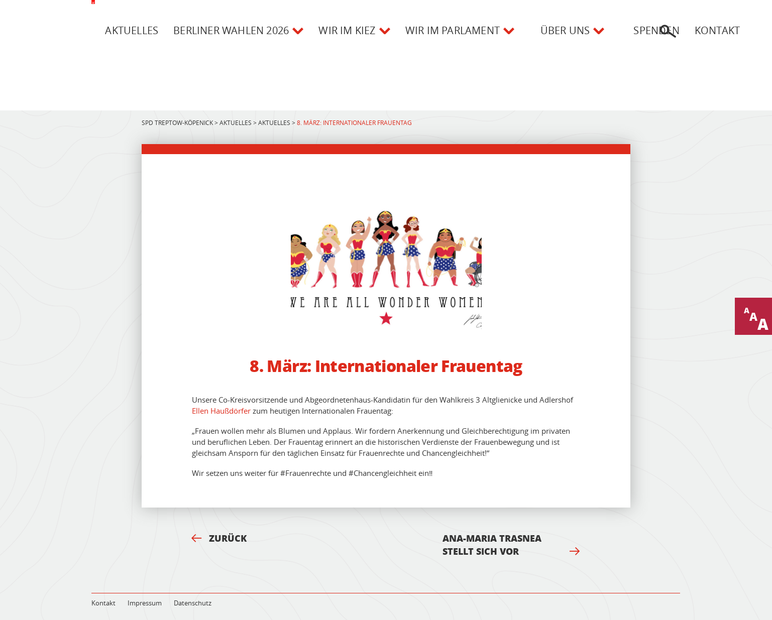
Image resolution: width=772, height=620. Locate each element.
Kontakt (717, 30)
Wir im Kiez (346, 30)
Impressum (145, 602)
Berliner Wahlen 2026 (231, 30)
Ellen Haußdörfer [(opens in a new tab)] (221, 411)
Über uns (565, 30)
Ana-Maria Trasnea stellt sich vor (511, 545)
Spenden (656, 30)
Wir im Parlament (452, 30)
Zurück (219, 538)
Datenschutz (192, 602)
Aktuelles (131, 30)
